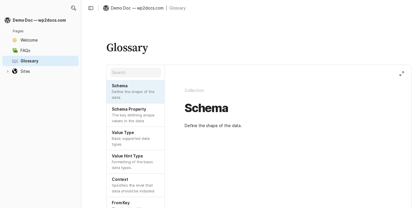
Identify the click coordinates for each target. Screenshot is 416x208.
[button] (73, 8)
